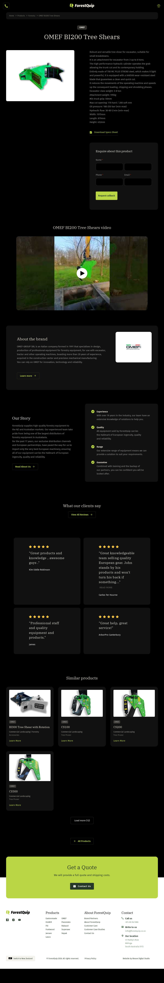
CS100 (66, 729)
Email (127, 175)
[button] (104, 133)
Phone (99, 175)
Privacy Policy (90, 973)
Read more (106, 589)
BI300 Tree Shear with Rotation (21, 731)
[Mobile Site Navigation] (159, 6)
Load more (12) (82, 830)
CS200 (118, 729)
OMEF (82, 27)
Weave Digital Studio (141, 973)
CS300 (13, 799)
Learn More (15, 748)
